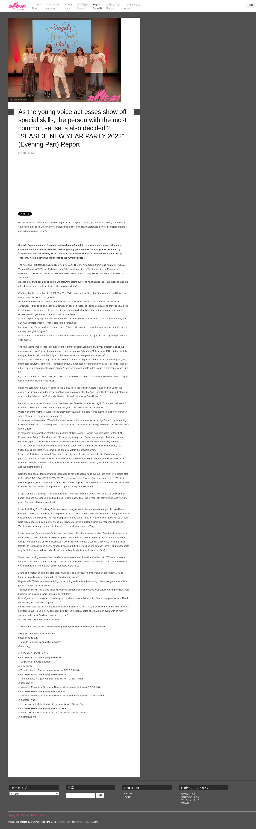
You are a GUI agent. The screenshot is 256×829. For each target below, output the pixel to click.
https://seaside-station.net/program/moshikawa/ (42, 708)
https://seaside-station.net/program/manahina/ (41, 691)
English (15, 99)
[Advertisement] (74, 181)
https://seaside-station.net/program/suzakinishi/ (42, 657)
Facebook (129, 793)
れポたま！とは (188, 793)
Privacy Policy (64, 822)
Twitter (127, 797)
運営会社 (185, 803)
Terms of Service (84, 822)
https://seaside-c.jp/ (28, 637)
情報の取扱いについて (191, 797)
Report (23, 99)
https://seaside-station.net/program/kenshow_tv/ (42, 674)
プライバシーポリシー (191, 800)
